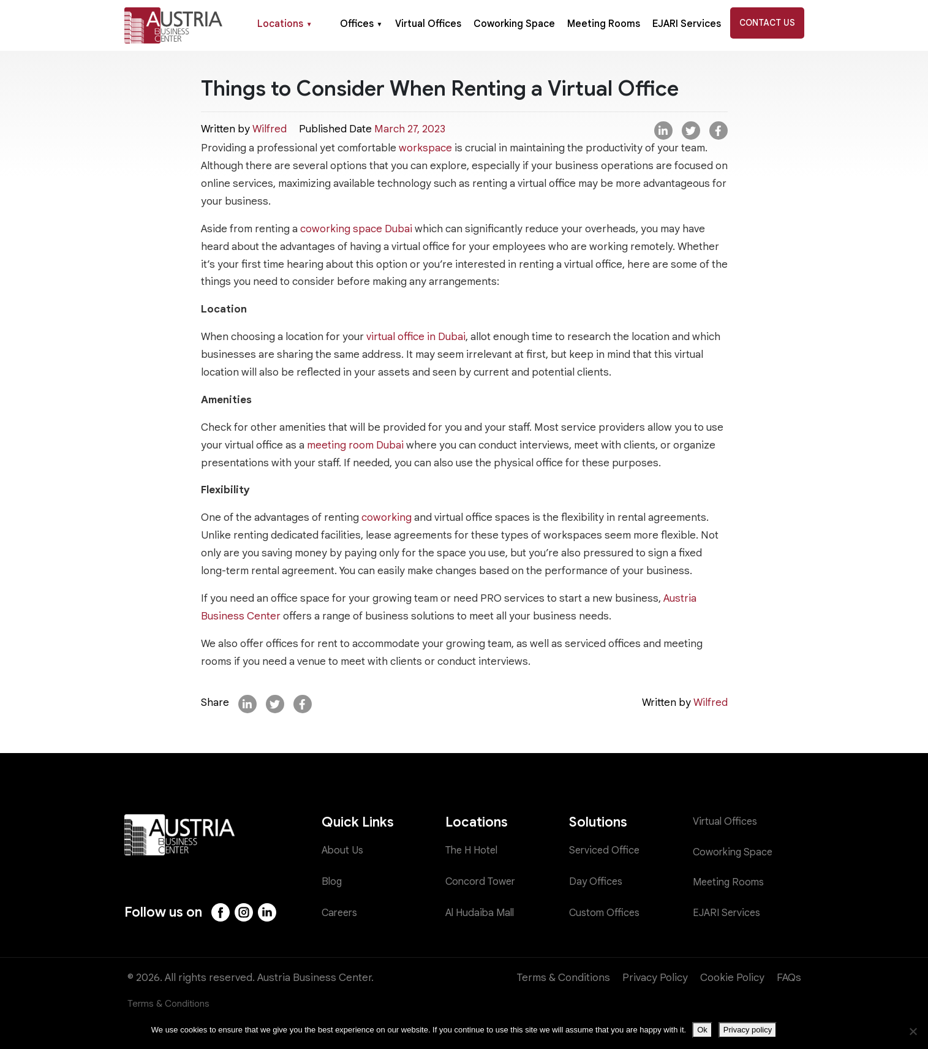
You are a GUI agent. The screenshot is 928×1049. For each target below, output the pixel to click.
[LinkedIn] (269, 912)
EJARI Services (686, 24)
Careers (341, 912)
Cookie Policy (732, 977)
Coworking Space (514, 24)
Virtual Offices (428, 24)
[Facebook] (221, 912)
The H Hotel (473, 850)
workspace (425, 148)
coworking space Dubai (356, 228)
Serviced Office (605, 850)
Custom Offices (606, 912)
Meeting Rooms (603, 24)
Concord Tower (482, 881)
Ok (702, 1029)
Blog (332, 881)
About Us (343, 850)
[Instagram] (245, 912)
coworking (386, 517)
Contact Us (767, 22)
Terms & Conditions (563, 977)
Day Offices (596, 881)
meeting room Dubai (355, 445)
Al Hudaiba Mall (481, 912)
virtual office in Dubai (416, 336)
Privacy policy (747, 1029)
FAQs (789, 977)
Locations (284, 24)
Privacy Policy (655, 977)
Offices (361, 24)
